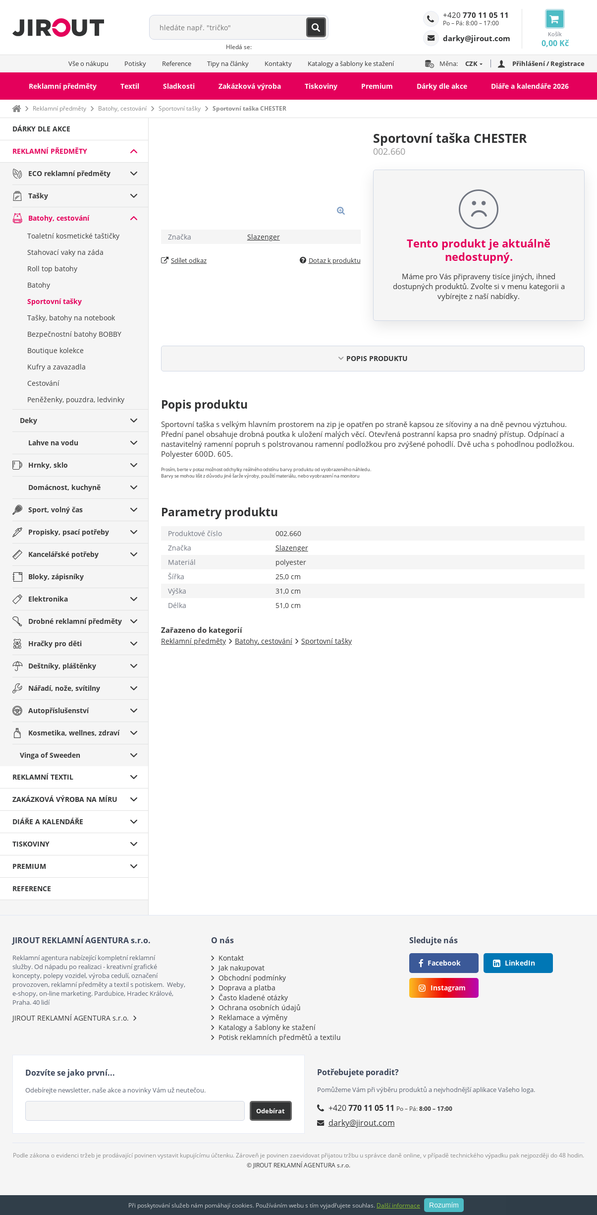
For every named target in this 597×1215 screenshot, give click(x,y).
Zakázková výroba (249, 86)
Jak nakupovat (241, 967)
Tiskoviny (321, 86)
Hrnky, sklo (48, 465)
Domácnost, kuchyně (64, 487)
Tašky (38, 195)
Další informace (398, 1205)
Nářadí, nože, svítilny (64, 688)
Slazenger (263, 237)
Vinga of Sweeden (50, 755)
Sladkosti (179, 86)
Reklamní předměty (63, 86)
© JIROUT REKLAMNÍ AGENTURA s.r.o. (298, 1165)
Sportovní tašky (180, 108)
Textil (129, 86)
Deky (28, 420)
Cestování (43, 383)
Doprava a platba (246, 987)
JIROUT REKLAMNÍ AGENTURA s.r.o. (70, 1018)
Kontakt (231, 958)
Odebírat (270, 1110)
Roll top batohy (52, 268)
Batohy (38, 285)
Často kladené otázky (253, 997)
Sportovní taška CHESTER (249, 108)
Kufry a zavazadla (56, 366)
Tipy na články (228, 63)
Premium (377, 86)
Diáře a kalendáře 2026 (530, 86)
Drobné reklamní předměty (75, 621)
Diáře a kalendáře (47, 821)
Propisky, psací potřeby (68, 532)
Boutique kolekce (55, 350)
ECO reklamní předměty (69, 173)
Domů (16, 108)
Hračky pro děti (55, 643)
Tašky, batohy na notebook (71, 317)
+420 (476, 15)
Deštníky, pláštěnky (62, 665)
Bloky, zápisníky (56, 576)
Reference (176, 63)
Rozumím (444, 1205)
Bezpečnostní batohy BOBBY (74, 334)
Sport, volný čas (55, 509)
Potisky (135, 63)
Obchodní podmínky (252, 977)
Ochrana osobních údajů (259, 1007)
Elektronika (48, 599)
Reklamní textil (42, 777)
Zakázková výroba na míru (64, 799)
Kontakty (278, 63)
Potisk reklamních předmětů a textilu (279, 1037)
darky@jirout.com (361, 1122)
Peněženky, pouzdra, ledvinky (75, 399)
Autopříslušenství (58, 710)
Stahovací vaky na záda (65, 252)
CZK (471, 63)
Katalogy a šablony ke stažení (351, 63)
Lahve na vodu (53, 442)
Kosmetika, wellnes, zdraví (73, 732)
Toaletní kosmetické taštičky (73, 236)
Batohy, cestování (122, 108)
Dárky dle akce (442, 86)
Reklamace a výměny (252, 1017)
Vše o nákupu (88, 63)
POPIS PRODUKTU (377, 358)
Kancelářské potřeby (63, 554)
